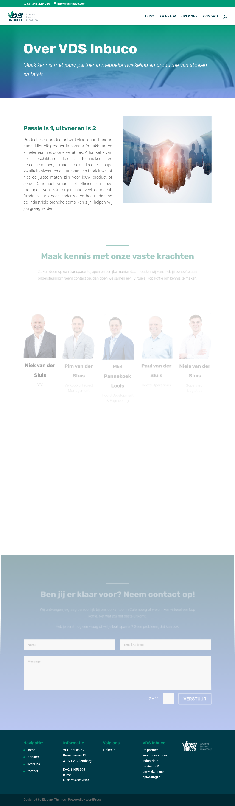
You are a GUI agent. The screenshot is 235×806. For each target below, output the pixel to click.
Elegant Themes (54, 799)
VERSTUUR (194, 698)
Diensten (168, 16)
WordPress (93, 799)
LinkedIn (109, 750)
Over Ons (189, 16)
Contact (210, 16)
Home (149, 16)
